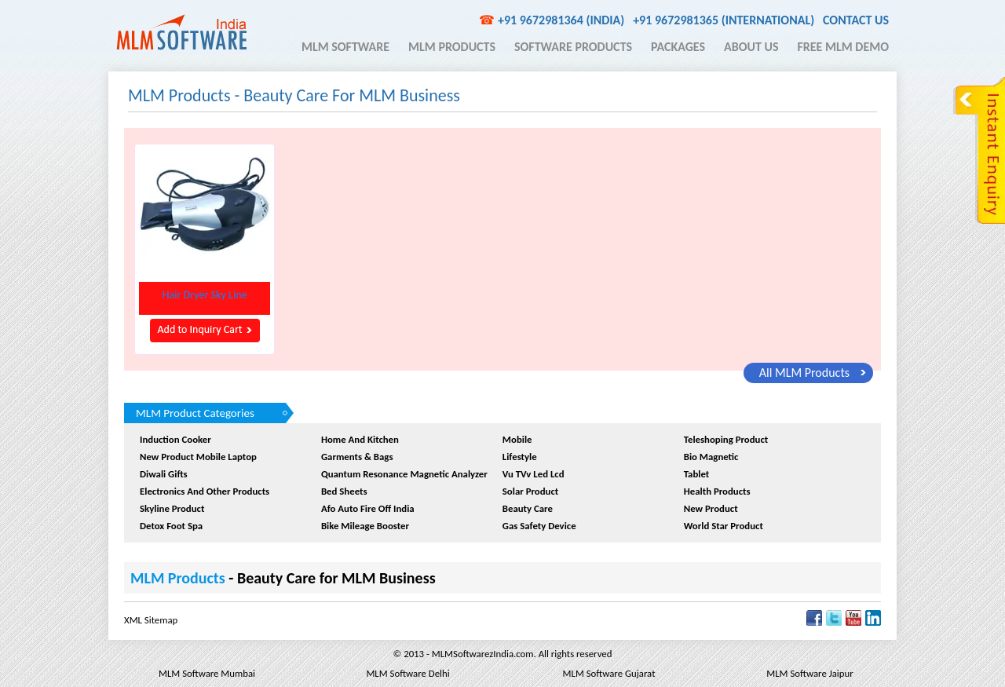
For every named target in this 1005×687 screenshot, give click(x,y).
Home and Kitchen (360, 439)
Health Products (717, 491)
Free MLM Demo (843, 46)
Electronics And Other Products (204, 491)
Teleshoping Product (726, 439)
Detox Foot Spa (171, 526)
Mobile (517, 439)
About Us (751, 46)
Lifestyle (519, 456)
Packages (678, 46)
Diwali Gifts (164, 474)
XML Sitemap (150, 620)
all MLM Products (804, 372)
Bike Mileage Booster (365, 526)
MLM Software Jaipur (809, 673)
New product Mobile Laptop (198, 456)
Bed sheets (344, 491)
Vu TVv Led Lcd (533, 474)
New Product (711, 508)
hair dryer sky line (205, 294)
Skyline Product (172, 508)
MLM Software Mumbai (207, 673)
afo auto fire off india (368, 508)
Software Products (573, 46)
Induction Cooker (175, 439)
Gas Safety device (539, 526)
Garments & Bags (357, 456)
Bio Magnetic (711, 456)
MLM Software (345, 46)
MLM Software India (181, 32)
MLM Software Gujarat (609, 673)
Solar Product (530, 491)
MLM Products (451, 46)
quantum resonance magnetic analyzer (404, 474)
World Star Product (723, 526)
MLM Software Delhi (407, 673)
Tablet (697, 474)
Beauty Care (527, 508)
